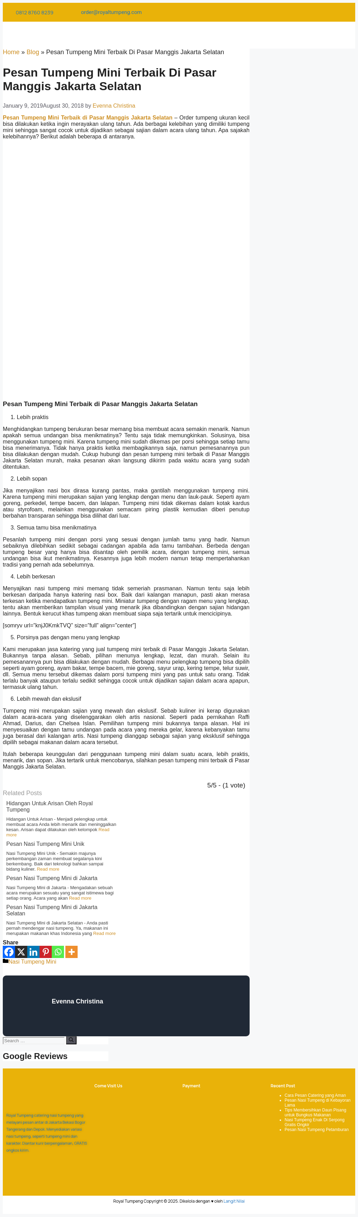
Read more (48, 869)
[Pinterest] (46, 952)
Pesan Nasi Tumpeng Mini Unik (45, 844)
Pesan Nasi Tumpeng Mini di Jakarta (52, 878)
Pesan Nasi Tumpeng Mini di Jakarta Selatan (52, 910)
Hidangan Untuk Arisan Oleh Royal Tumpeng (49, 806)
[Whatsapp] (58, 952)
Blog (33, 52)
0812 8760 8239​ (34, 12)
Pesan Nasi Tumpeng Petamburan (317, 1129)
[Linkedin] (33, 952)
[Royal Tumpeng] (130, 1136)
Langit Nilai (234, 1201)
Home (11, 52)
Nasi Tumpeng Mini (32, 962)
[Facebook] (9, 952)
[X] (21, 952)
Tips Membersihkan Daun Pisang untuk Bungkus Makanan (315, 1112)
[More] (71, 952)
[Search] (71, 1040)
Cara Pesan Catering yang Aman (315, 1095)
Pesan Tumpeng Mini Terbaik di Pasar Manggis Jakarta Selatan (87, 118)
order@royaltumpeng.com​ (111, 12)
